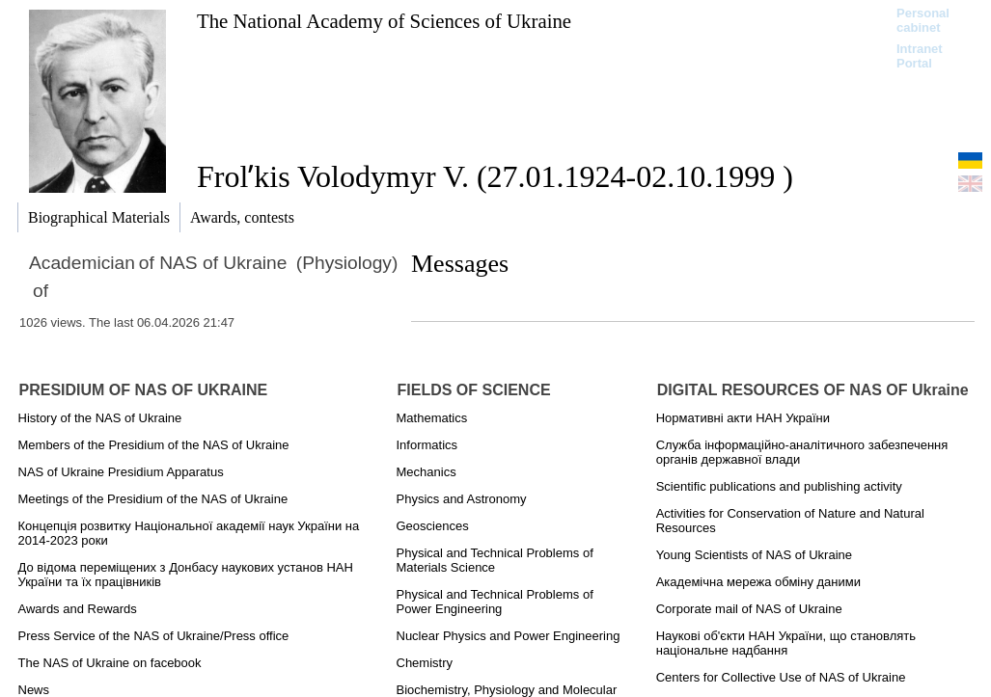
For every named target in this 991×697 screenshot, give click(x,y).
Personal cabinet (923, 20)
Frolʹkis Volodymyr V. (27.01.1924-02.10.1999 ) (495, 176)
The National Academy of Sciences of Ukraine (384, 21)
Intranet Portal (919, 55)
